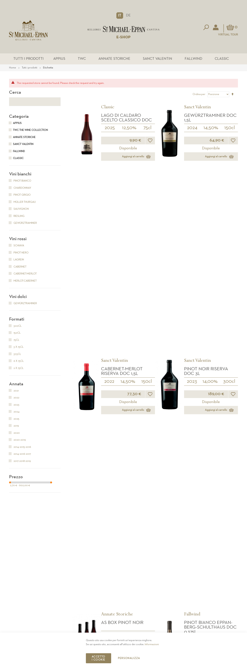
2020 (109, 406)
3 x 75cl (128, 271)
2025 (110, 128)
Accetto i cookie (98, 658)
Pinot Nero (19, 253)
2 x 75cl (16, 368)
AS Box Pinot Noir (122, 255)
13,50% (210, 476)
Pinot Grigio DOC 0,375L (204, 466)
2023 (192, 198)
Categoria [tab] (19, 117)
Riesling (17, 216)
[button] (119, 15)
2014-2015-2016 (118, 267)
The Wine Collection (121, 386)
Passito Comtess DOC (126, 325)
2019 (14, 426)
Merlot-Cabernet (23, 281)
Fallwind (188, 59)
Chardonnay (20, 188)
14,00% (210, 198)
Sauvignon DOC (120, 394)
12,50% (129, 128)
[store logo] (123, 29)
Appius (65, 59)
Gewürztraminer (23, 223)
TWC (85, 59)
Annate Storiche (115, 59)
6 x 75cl (16, 361)
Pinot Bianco (20, 181)
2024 (192, 128)
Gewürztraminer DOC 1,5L (210, 118)
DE (128, 15)
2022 (109, 198)
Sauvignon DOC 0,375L (210, 325)
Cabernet (17, 267)
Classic (214, 59)
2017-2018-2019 (20, 461)
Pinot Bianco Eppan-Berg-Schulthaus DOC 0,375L (210, 260)
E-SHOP (123, 37)
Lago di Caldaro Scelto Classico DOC (126, 118)
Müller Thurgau (22, 202)
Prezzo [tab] (16, 477)
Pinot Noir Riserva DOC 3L (206, 188)
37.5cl (229, 272)
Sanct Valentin (155, 59)
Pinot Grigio (20, 195)
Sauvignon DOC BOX (125, 464)
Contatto (189, 623)
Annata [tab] (16, 384)
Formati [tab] (16, 319)
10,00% (127, 337)
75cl (147, 128)
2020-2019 (17, 440)
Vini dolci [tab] (18, 297)
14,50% (210, 128)
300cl (229, 198)
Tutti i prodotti (38, 59)
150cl (229, 128)
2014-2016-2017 (20, 454)
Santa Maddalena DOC (205, 396)
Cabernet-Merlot (23, 274)
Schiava (16, 246)
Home (13, 68)
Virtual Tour (228, 34)
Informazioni (152, 644)
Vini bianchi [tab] (20, 174)
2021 (14, 391)
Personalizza (129, 658)
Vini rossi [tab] (17, 239)
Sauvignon (19, 209)
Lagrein (16, 260)
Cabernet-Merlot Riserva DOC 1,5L (122, 188)
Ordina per (199, 94)
